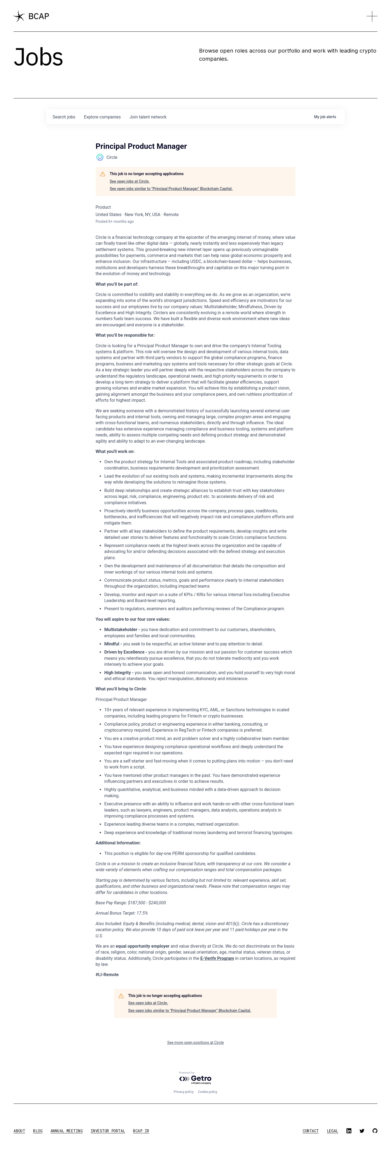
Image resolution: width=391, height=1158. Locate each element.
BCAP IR (141, 1130)
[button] (372, 16)
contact (311, 1130)
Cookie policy (207, 1092)
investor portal (108, 1130)
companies (102, 117)
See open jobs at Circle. (130, 181)
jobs (64, 117)
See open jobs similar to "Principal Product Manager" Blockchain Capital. (171, 188)
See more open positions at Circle (195, 1042)
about (19, 1130)
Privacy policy (184, 1092)
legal (332, 1130)
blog (37, 1130)
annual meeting (67, 1130)
